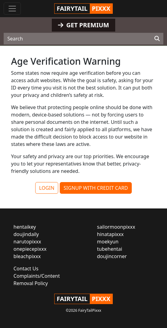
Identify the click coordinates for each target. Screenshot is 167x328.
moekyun (108, 241)
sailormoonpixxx (116, 226)
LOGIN (47, 188)
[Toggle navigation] (12, 8)
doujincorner (112, 256)
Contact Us (25, 268)
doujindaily (26, 234)
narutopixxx (27, 241)
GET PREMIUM (83, 25)
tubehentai (109, 249)
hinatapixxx (110, 234)
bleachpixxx (27, 256)
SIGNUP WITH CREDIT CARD (96, 188)
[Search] (157, 38)
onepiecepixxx (30, 249)
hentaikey (24, 226)
